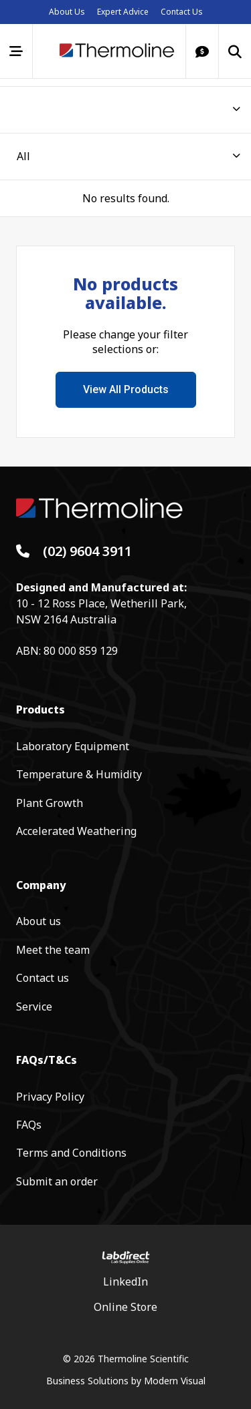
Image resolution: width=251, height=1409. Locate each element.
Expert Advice (123, 11)
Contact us (42, 977)
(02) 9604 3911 (87, 551)
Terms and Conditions (71, 1152)
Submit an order (57, 1181)
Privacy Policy (50, 1096)
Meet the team (53, 949)
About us (38, 921)
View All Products (126, 389)
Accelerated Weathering (76, 831)
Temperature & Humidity (79, 774)
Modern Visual (174, 1380)
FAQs (28, 1124)
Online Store (125, 1307)
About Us (67, 11)
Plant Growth (49, 803)
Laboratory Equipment (72, 746)
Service (34, 1006)
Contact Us (182, 11)
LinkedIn (125, 1281)
